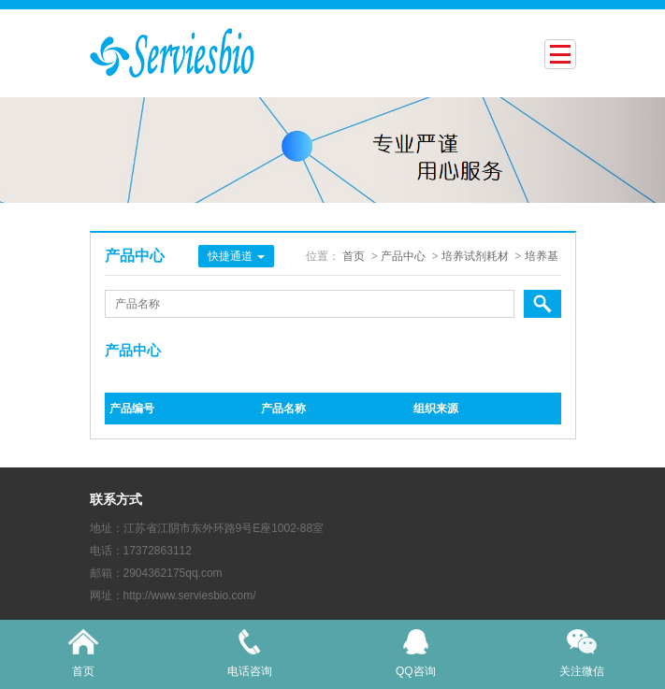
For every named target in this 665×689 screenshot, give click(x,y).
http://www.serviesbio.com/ (189, 595)
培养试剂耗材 (475, 256)
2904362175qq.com (173, 573)
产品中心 (403, 256)
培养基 (541, 256)
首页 (353, 256)
